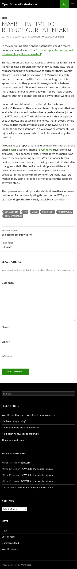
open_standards (13, 216)
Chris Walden (32, 36)
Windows (46, 149)
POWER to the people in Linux (37, 468)
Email (6, 341)
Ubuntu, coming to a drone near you (21, 427)
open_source (65, 212)
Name (6, 327)
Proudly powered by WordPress (16, 564)
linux (34, 212)
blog (4, 18)
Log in (5, 530)
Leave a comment (54, 36)
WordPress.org (10, 549)
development (12, 212)
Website (7, 356)
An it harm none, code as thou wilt (20, 433)
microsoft (47, 212)
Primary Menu (73, 4)
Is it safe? (38, 245)
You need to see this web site (38, 232)
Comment (8, 282)
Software (25, 462)
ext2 (11, 149)
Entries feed (8, 536)
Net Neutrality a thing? (14, 421)
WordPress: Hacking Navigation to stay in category (29, 415)
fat (25, 212)
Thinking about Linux (13, 439)
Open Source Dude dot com (20, 4)
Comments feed (10, 542)
